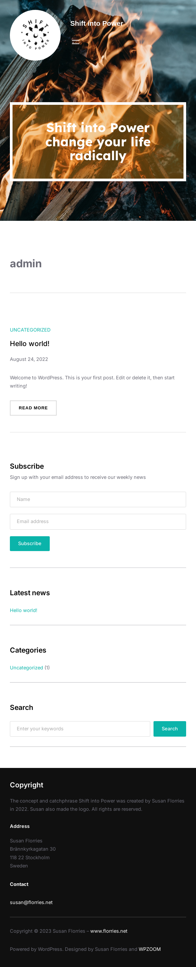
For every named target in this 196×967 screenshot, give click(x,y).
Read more (35, 410)
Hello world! (29, 343)
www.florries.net (108, 931)
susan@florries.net (31, 902)
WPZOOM (150, 949)
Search (170, 729)
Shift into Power (96, 23)
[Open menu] (75, 42)
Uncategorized (30, 330)
